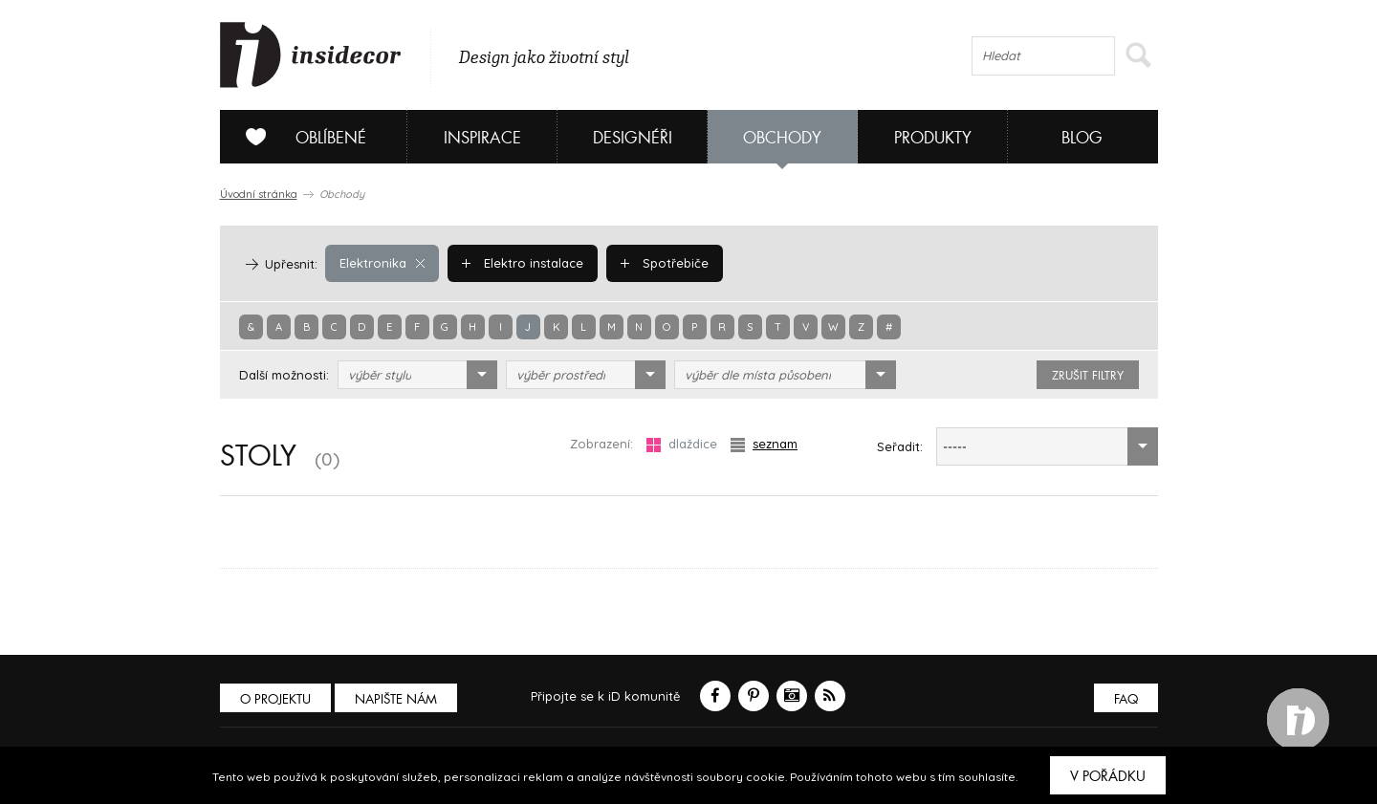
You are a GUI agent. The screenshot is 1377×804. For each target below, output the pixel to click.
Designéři (632, 138)
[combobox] (417, 374)
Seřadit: (900, 446)
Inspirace (482, 138)
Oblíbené (298, 136)
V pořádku (1108, 776)
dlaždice (681, 444)
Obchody (782, 138)
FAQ (1126, 699)
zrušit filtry (1088, 375)
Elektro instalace (522, 263)
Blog (1082, 138)
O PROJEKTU (275, 699)
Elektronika (382, 263)
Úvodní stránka (258, 194)
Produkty (933, 138)
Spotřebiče (665, 263)
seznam (764, 444)
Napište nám (396, 699)
